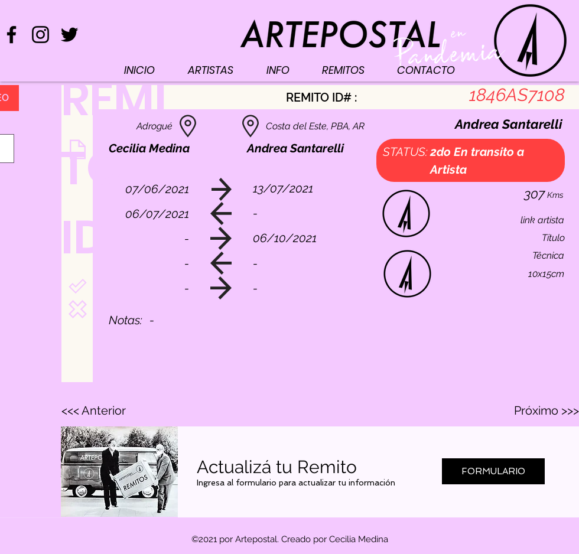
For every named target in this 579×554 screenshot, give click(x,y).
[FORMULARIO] (493, 471)
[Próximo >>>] (546, 410)
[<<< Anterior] (100, 410)
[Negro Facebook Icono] (11, 34)
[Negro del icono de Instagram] (40, 34)
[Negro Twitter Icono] (69, 34)
